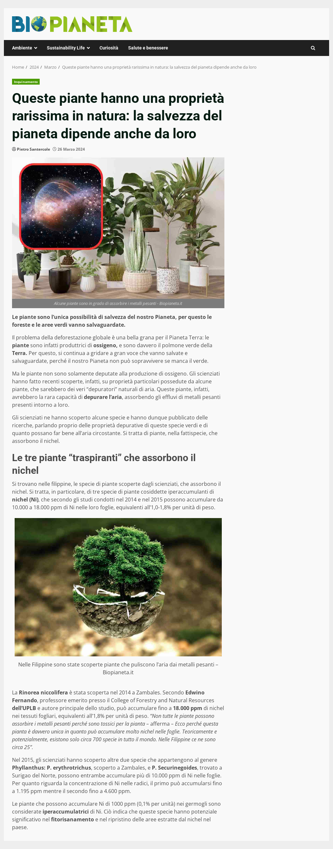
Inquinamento (26, 81)
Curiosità (109, 47)
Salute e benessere (148, 47)
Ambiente (22, 47)
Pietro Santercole (33, 149)
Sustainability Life (66, 47)
